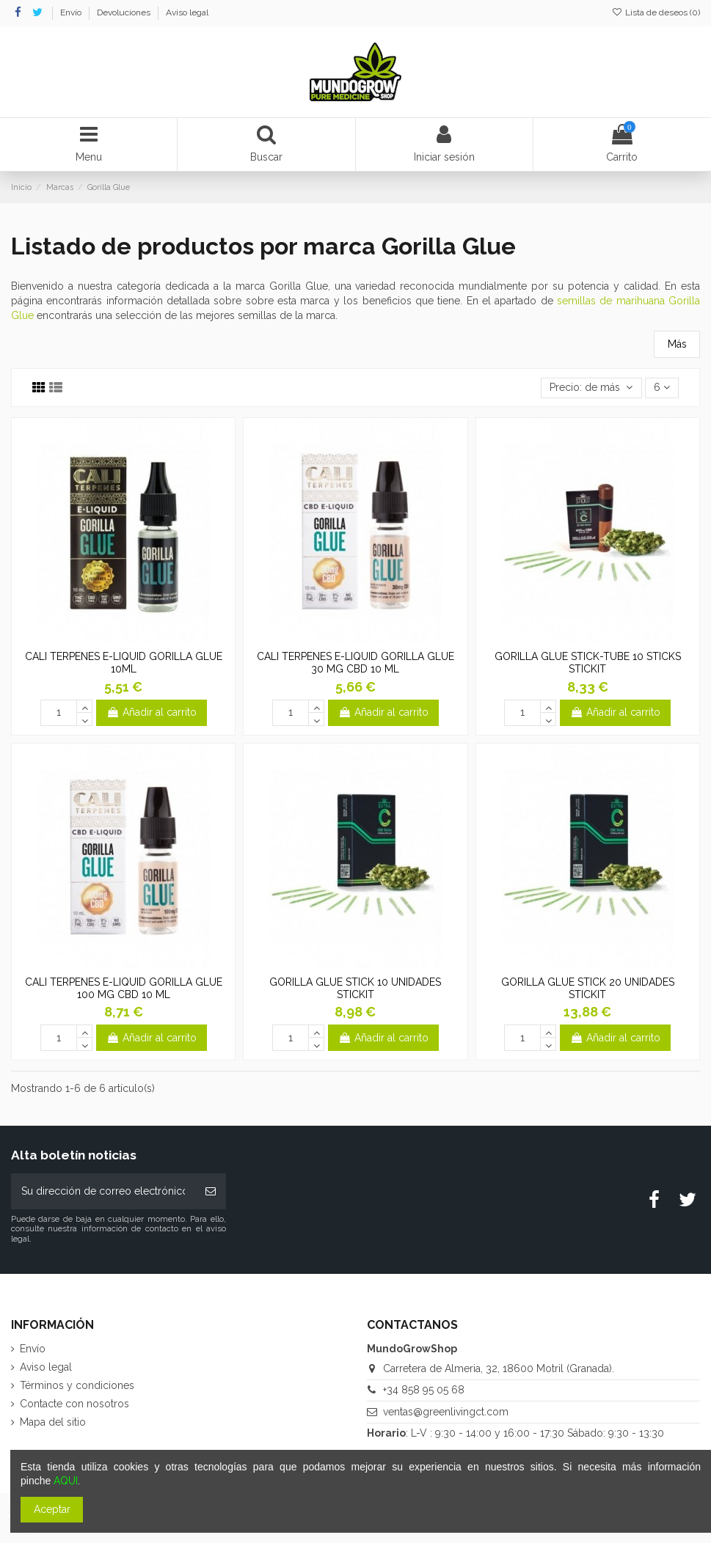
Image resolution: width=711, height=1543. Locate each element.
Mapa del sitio (53, 1422)
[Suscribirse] (210, 1191)
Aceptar (52, 1509)
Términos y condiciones (77, 1385)
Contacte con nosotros (74, 1404)
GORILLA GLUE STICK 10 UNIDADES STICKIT (355, 988)
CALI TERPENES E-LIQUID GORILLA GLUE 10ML (123, 662)
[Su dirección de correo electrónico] (103, 1191)
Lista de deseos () (656, 12)
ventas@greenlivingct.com (445, 1412)
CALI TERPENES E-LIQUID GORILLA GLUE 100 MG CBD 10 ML (123, 988)
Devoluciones (125, 12)
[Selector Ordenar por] (591, 388)
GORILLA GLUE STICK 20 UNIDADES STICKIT (587, 988)
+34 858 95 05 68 (423, 1390)
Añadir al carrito (151, 712)
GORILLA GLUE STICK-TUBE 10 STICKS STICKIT (588, 662)
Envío (72, 12)
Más (677, 344)
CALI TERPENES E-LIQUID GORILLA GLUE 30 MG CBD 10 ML (355, 662)
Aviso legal (187, 12)
